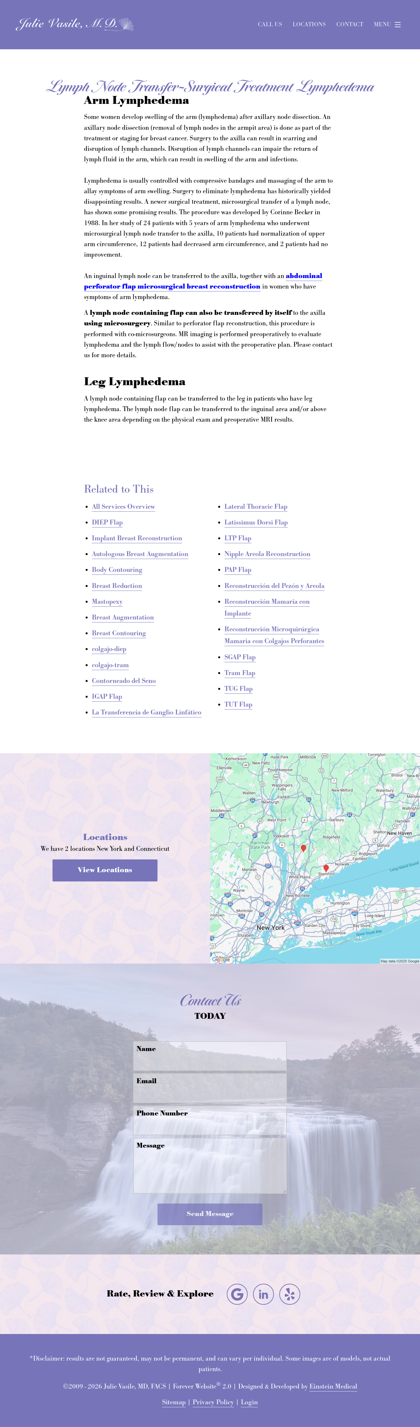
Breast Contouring (119, 633)
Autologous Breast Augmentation (140, 554)
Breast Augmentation (123, 617)
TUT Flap (238, 704)
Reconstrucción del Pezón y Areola (274, 586)
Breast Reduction (117, 586)
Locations (309, 24)
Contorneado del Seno (124, 681)
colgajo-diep (109, 649)
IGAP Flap (107, 696)
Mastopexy (107, 601)
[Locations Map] (315, 857)
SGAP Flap (240, 657)
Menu (389, 24)
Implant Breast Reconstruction (137, 538)
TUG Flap (238, 688)
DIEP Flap (107, 522)
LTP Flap (237, 538)
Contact (349, 24)
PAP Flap (237, 569)
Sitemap (174, 1402)
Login (249, 1402)
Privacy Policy (213, 1402)
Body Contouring (117, 569)
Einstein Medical (333, 1386)
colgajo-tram (110, 665)
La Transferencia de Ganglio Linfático (146, 712)
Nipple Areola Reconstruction (267, 554)
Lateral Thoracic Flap (255, 506)
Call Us (270, 24)
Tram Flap (239, 673)
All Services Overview (123, 506)
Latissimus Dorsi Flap (256, 522)
